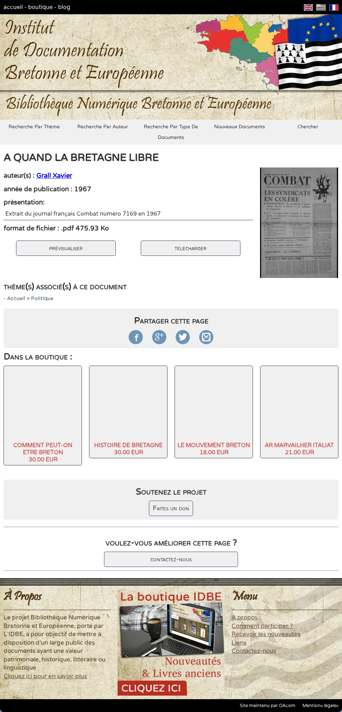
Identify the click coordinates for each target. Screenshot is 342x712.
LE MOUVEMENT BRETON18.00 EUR (213, 449)
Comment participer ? (262, 626)
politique (42, 298)
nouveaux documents (239, 127)
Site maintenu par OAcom (267, 705)
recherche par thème (34, 127)
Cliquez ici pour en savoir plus (45, 676)
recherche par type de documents (171, 132)
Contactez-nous (254, 651)
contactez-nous (171, 559)
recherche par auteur (102, 127)
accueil (13, 7)
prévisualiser (66, 248)
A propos (245, 617)
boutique (40, 7)
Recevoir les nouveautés (266, 634)
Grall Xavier (54, 176)
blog (64, 7)
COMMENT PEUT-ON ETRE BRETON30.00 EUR (42, 452)
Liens (239, 642)
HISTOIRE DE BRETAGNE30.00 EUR (128, 449)
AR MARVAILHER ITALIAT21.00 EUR (299, 449)
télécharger (191, 248)
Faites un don (171, 508)
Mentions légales (320, 705)
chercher (307, 127)
